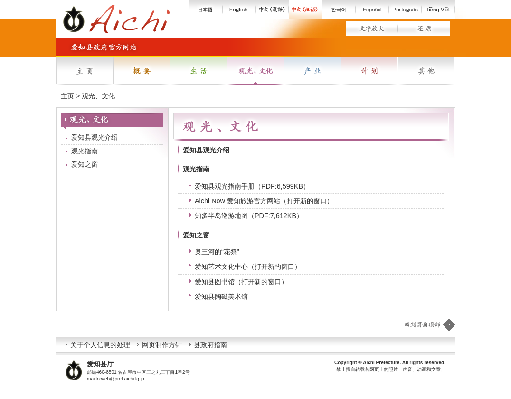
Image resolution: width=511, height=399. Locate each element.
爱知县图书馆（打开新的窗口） (241, 281)
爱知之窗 (84, 164)
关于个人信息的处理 (100, 345)
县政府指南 (210, 345)
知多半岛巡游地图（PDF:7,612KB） (249, 215)
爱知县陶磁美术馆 (221, 296)
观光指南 (84, 151)
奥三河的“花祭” (217, 252)
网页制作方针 (162, 345)
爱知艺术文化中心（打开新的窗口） (248, 266)
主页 (67, 96)
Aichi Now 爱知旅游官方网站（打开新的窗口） (264, 201)
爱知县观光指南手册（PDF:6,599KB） (252, 186)
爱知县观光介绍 (94, 137)
